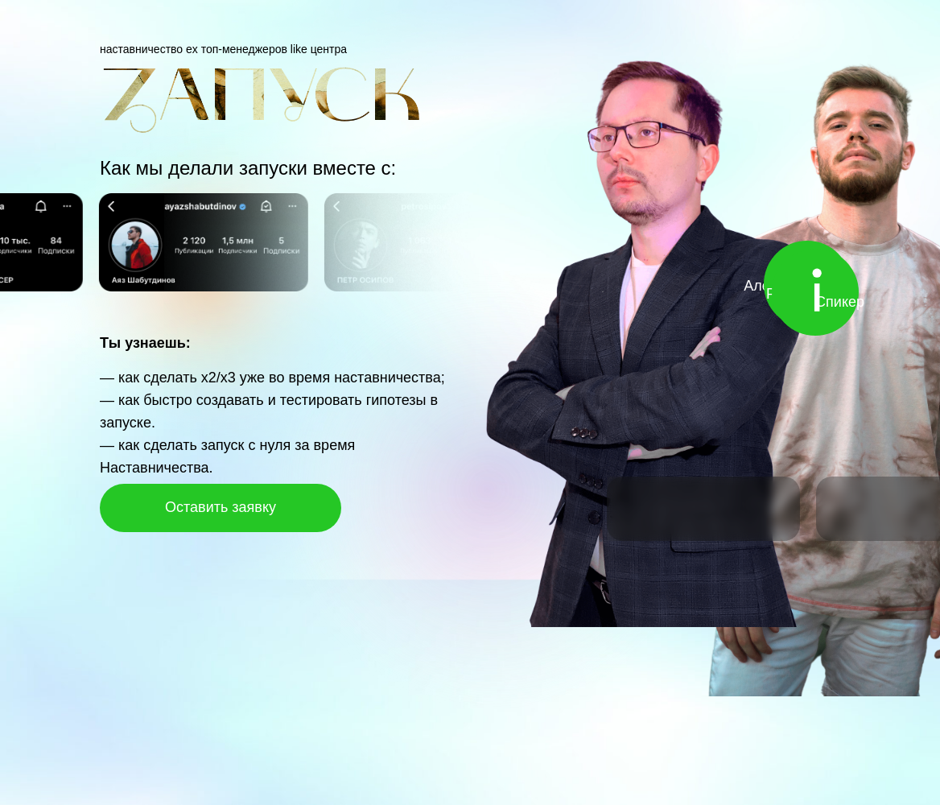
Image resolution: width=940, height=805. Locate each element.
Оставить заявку (220, 507)
